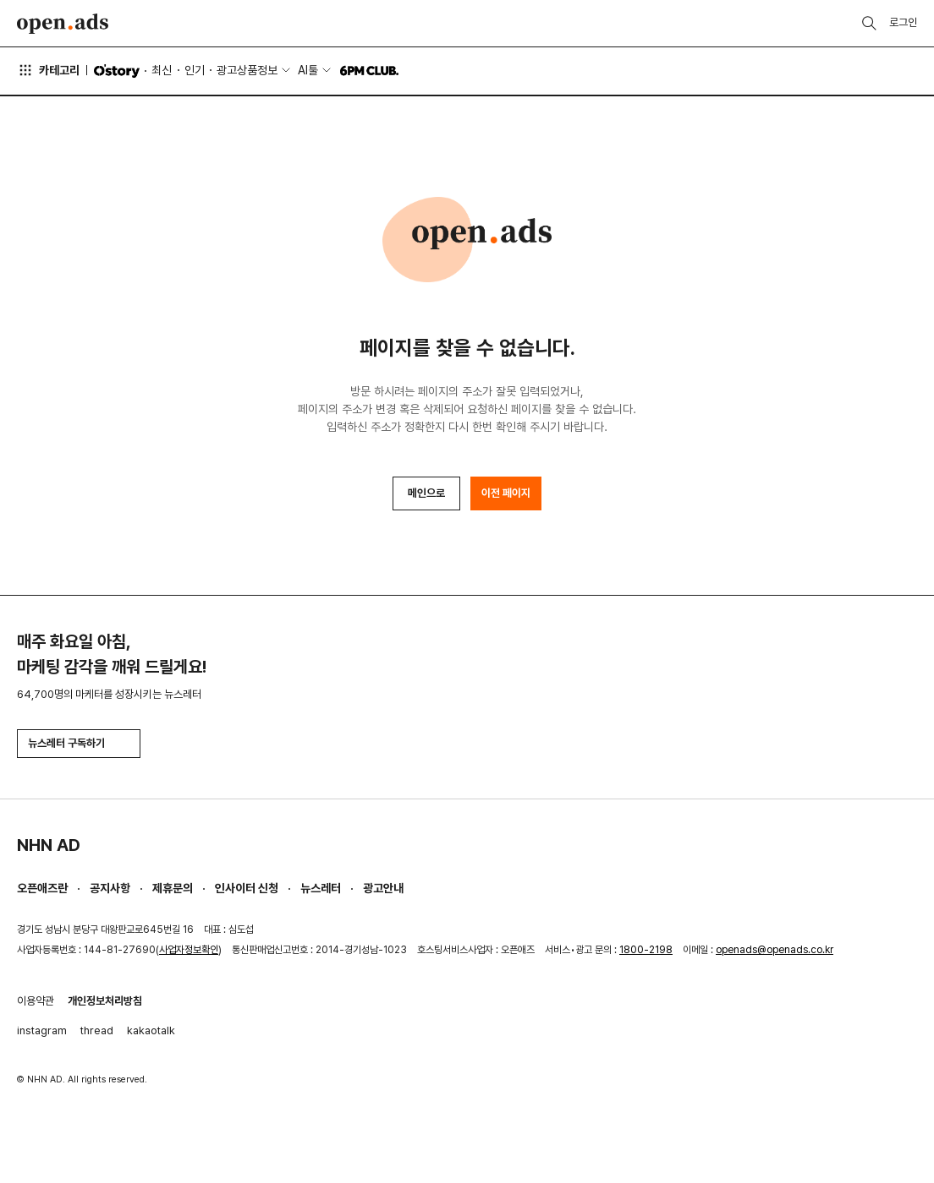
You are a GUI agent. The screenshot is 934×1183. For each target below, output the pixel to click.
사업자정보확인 (188, 950)
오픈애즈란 (42, 888)
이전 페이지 (505, 493)
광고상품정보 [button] (247, 70)
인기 (194, 70)
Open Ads (62, 24)
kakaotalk (151, 1030)
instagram (42, 1030)
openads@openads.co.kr (774, 950)
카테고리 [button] (48, 70)
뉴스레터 (320, 888)
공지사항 (110, 888)
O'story (117, 71)
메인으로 (426, 493)
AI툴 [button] (308, 70)
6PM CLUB (369, 71)
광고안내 (383, 888)
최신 (161, 70)
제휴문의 (172, 888)
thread (96, 1030)
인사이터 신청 (246, 888)
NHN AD (48, 845)
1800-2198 (646, 950)
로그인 (903, 22)
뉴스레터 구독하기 (78, 743)
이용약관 (35, 1001)
